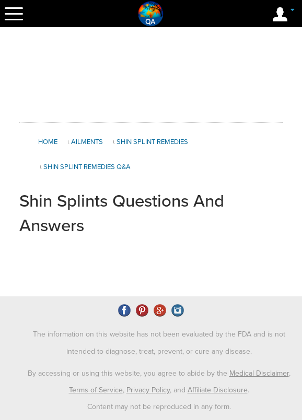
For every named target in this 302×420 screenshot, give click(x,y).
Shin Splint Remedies (152, 142)
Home (47, 142)
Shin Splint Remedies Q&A (87, 167)
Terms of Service (96, 390)
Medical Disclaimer (259, 373)
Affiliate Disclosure (218, 390)
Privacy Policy (148, 390)
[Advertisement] (151, 75)
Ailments (87, 142)
